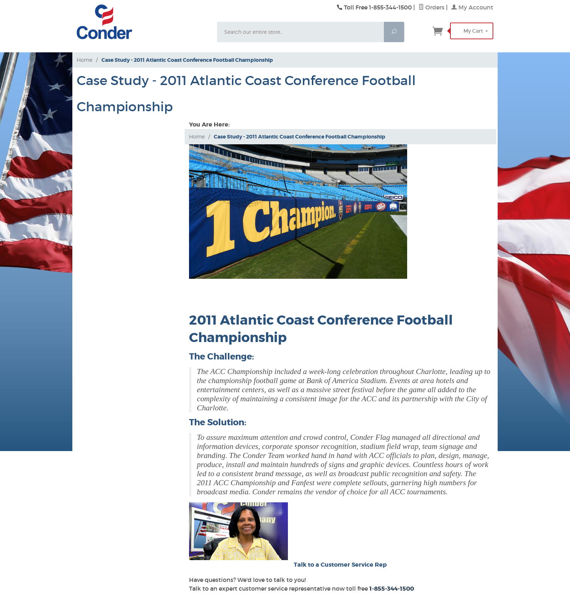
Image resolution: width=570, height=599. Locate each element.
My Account (472, 7)
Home (84, 60)
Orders (431, 7)
